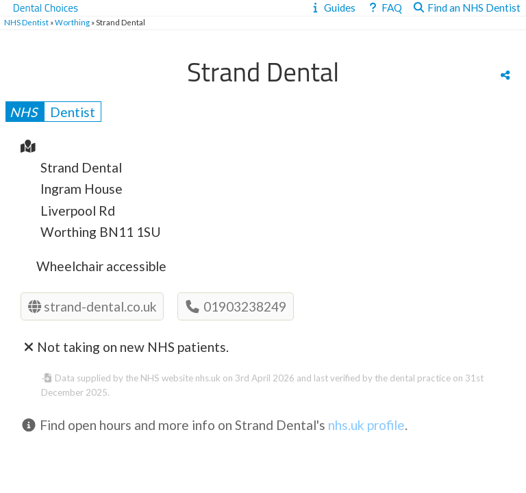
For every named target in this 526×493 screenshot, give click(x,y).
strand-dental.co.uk (92, 306)
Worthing (72, 22)
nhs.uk (208, 377)
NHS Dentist (26, 22)
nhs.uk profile (366, 425)
